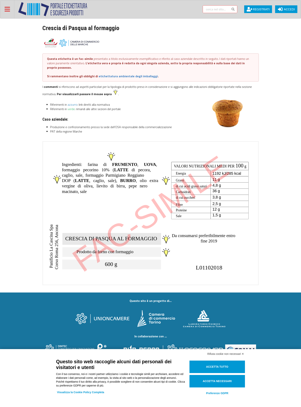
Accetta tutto (217, 366)
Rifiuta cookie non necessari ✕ (225, 353)
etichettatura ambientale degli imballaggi (128, 76)
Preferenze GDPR (217, 393)
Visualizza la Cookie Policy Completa (80, 392)
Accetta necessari (217, 381)
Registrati (258, 9)
